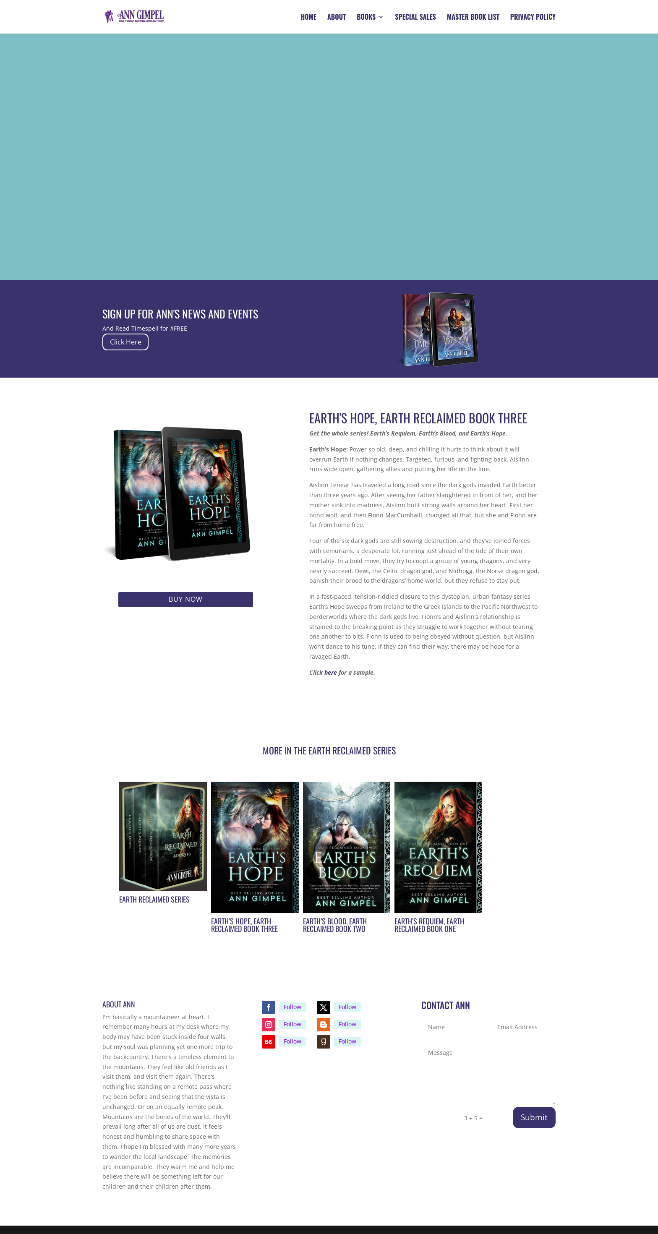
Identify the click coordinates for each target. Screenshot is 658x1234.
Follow (292, 1007)
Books (366, 18)
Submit (534, 1117)
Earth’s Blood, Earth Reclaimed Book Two (335, 925)
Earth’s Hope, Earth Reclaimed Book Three (244, 925)
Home (308, 18)
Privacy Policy (533, 18)
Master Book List (473, 18)
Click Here (131, 341)
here (330, 672)
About (336, 18)
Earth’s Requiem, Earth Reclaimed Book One (429, 925)
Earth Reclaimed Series (154, 899)
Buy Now (186, 599)
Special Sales (415, 18)
